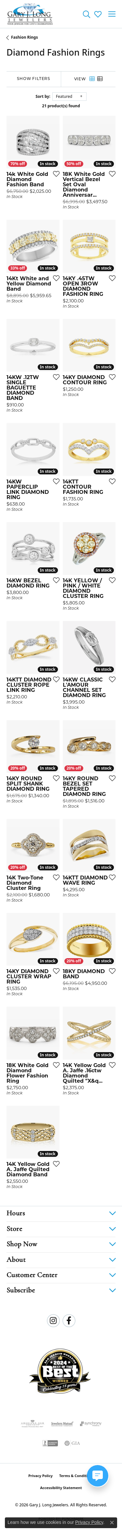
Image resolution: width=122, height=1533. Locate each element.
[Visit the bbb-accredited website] (50, 1443)
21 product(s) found (61, 106)
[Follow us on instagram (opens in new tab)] (53, 1320)
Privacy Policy (40, 1475)
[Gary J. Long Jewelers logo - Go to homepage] (30, 14)
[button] (86, 13)
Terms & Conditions (76, 1475)
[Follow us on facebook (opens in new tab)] (68, 1320)
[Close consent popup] (112, 1523)
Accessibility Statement (61, 1487)
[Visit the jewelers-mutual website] (62, 1424)
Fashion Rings (24, 37)
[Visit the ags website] (32, 1424)
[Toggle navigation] (112, 14)
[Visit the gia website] (72, 1443)
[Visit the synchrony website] (91, 1424)
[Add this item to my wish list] (54, 173)
